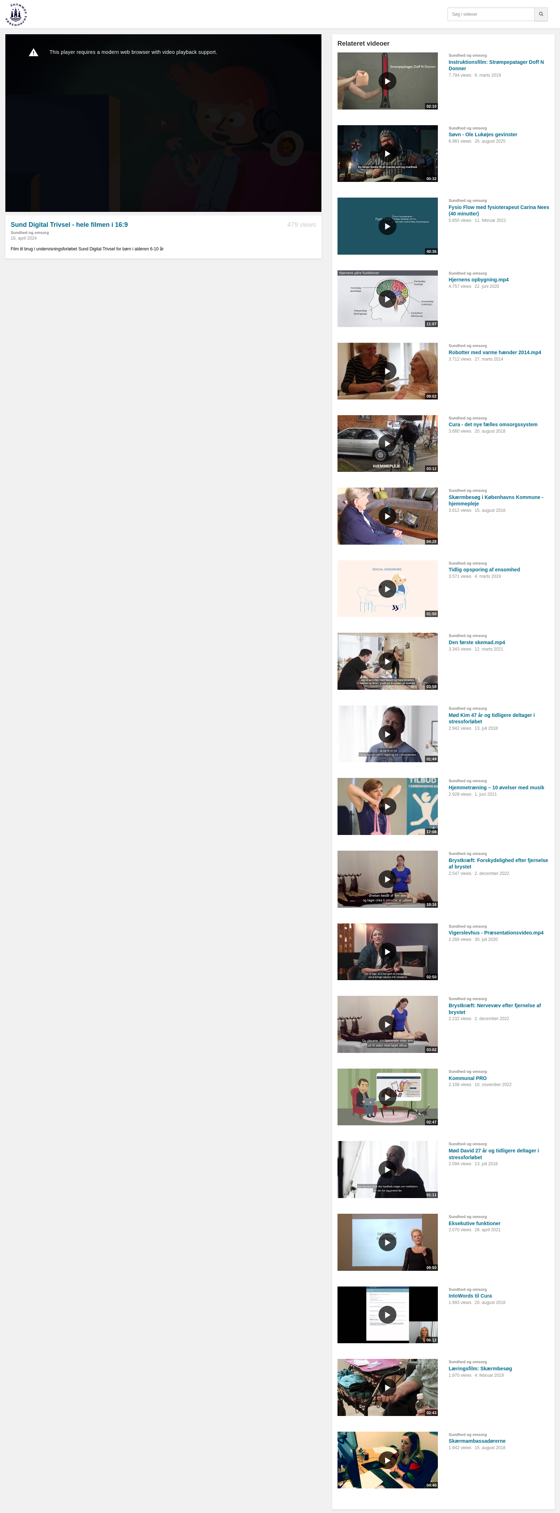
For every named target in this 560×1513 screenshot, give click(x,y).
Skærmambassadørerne (477, 1441)
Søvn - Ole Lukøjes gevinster (483, 134)
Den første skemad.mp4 (477, 642)
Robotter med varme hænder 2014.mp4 (495, 352)
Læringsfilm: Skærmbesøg (480, 1368)
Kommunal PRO (468, 1078)
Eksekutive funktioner (475, 1223)
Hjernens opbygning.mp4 (479, 279)
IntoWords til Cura (470, 1296)
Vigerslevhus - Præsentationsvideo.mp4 (496, 933)
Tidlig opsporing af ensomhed (484, 569)
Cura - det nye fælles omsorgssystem (493, 424)
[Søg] (541, 14)
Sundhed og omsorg (30, 232)
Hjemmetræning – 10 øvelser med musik (496, 787)
